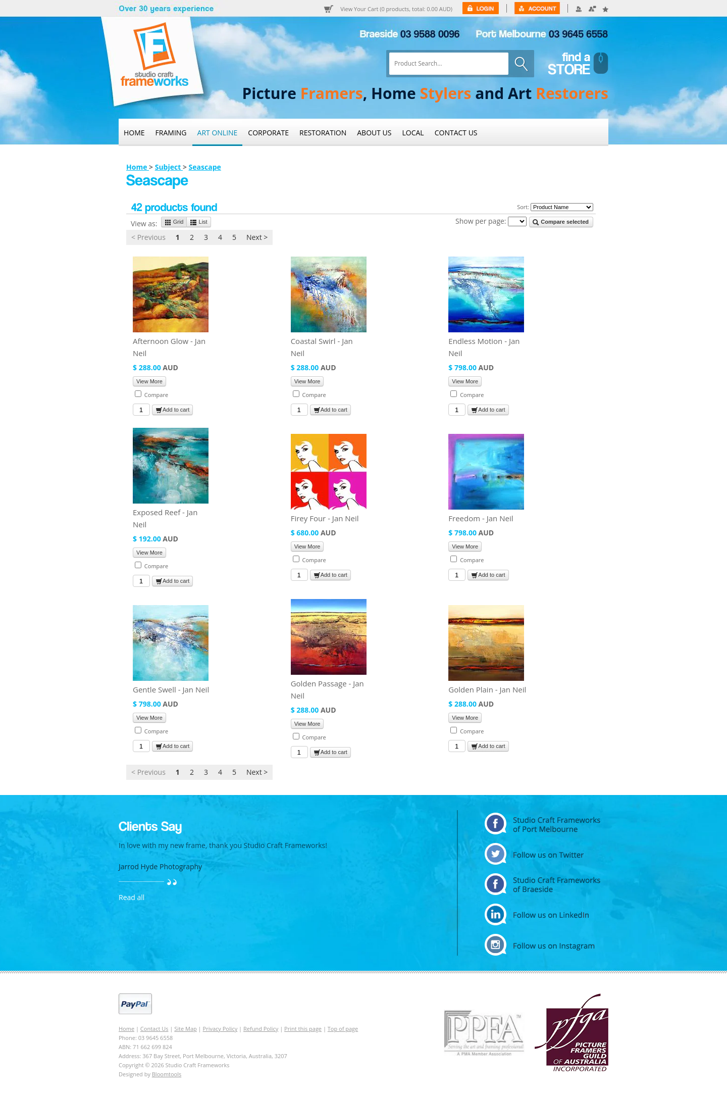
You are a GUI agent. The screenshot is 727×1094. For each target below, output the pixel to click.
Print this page (303, 1028)
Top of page (343, 1028)
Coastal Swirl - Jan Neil (322, 347)
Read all (131, 897)
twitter (542, 854)
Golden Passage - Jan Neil (327, 689)
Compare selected (560, 222)
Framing (171, 132)
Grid (174, 222)
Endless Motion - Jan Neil (484, 347)
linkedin (542, 914)
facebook (542, 884)
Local (413, 132)
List (198, 222)
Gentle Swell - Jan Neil (171, 689)
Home (134, 132)
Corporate (268, 132)
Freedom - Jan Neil (480, 518)
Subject (169, 167)
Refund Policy (260, 1028)
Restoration (322, 132)
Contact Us (456, 132)
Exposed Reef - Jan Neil (165, 518)
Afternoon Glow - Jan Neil (169, 347)
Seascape (205, 167)
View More (149, 381)
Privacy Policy (220, 1028)
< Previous (148, 237)
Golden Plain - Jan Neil (487, 689)
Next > (257, 237)
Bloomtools (166, 1074)
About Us (374, 132)
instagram (542, 945)
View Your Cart (396, 9)
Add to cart (172, 410)
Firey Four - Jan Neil (325, 518)
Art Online (217, 132)
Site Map (185, 1028)
